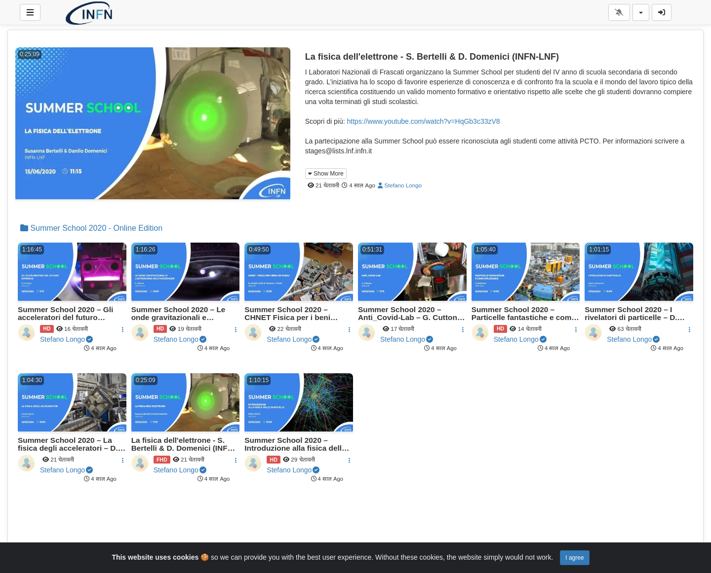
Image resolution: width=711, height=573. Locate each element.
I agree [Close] (574, 557)
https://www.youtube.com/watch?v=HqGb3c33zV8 (423, 121)
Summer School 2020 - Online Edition (91, 228)
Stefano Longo (400, 185)
